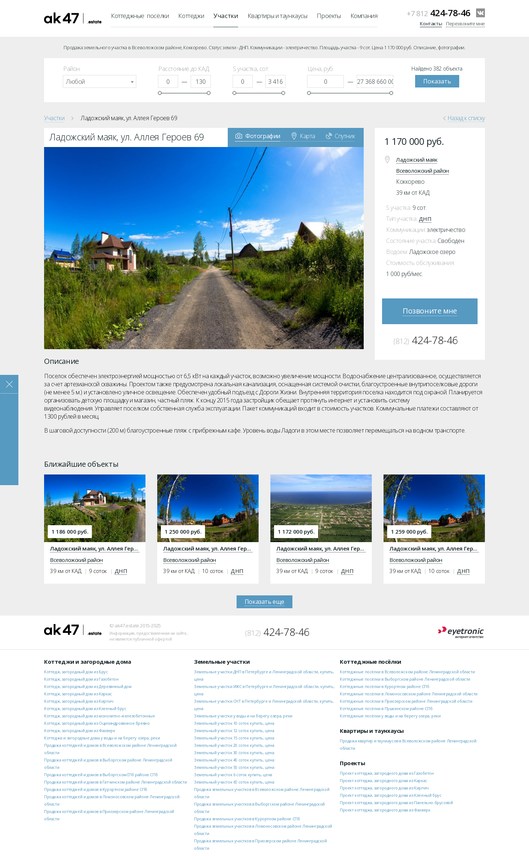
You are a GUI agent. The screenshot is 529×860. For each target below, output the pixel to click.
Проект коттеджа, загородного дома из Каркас (383, 780)
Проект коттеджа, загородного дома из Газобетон (387, 773)
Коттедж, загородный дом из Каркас (78, 693)
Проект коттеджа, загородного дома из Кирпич (384, 788)
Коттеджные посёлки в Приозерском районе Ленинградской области (406, 701)
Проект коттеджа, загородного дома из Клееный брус (390, 795)
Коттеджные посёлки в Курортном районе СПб (384, 686)
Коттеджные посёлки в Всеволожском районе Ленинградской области (407, 671)
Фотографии (257, 135)
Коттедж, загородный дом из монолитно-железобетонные (99, 716)
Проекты (329, 15)
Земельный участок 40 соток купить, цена (234, 760)
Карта (303, 135)
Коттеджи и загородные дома (87, 661)
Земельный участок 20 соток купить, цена (234, 745)
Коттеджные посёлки (140, 15)
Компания (364, 15)
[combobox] (99, 81)
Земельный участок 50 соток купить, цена (234, 767)
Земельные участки (221, 661)
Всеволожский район (422, 170)
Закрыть (9, 384)
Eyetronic (461, 633)
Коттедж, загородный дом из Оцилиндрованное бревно (97, 723)
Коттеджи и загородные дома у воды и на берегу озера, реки (102, 738)
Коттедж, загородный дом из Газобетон (81, 679)
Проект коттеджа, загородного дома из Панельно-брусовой (396, 802)
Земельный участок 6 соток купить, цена (233, 774)
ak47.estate (72, 629)
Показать (437, 81)
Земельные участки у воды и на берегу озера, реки (243, 716)
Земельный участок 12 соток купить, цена (234, 730)
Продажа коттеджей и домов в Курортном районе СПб (95, 789)
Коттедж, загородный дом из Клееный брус (85, 708)
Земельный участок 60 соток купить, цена (234, 782)
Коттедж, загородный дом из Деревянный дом (88, 686)
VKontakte (480, 12)
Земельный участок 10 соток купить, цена (234, 723)
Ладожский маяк (416, 159)
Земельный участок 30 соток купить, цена (234, 752)
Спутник (340, 135)
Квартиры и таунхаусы (277, 15)
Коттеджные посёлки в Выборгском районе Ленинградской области (405, 679)
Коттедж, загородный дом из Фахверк (79, 730)
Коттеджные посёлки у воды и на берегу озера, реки (390, 716)
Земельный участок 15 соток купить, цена (234, 738)
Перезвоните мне (465, 23)
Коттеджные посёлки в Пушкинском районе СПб (386, 708)
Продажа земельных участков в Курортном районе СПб (247, 818)
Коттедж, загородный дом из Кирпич (79, 701)
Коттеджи (191, 15)
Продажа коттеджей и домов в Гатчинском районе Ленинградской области (115, 782)
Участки (225, 15)
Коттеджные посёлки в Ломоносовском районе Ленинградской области (409, 693)
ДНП (425, 218)
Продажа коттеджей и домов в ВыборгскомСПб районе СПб (101, 774)
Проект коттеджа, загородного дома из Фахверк (385, 810)
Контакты (431, 23)
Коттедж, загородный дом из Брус (76, 671)
